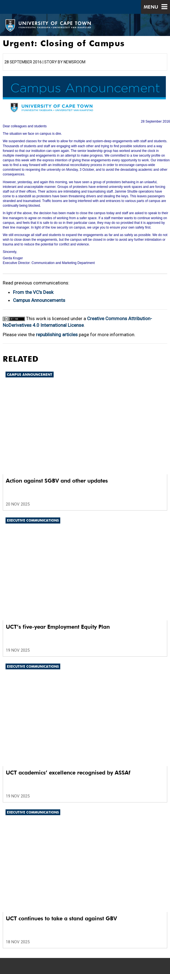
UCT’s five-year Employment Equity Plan (58, 626)
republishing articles (57, 334)
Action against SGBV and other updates (57, 480)
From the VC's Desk (33, 292)
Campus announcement (29, 374)
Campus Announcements (39, 300)
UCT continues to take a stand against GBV (61, 918)
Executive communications (33, 520)
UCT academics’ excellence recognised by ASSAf (68, 772)
